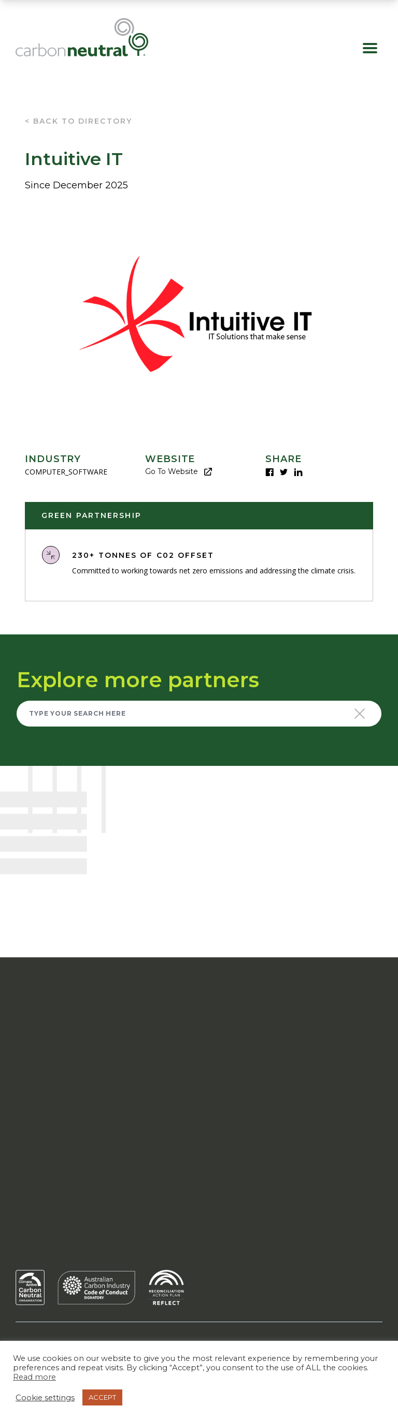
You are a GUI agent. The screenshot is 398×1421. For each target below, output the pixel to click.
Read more (34, 1377)
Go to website (178, 471)
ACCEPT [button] (102, 1397)
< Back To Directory (78, 121)
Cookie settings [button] (45, 1397)
